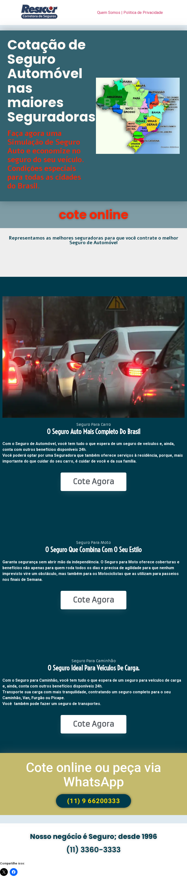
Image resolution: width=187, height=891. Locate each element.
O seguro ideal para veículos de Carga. (94, 668)
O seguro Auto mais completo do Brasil (93, 431)
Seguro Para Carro (93, 424)
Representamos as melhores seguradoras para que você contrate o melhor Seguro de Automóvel (93, 240)
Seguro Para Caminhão (94, 661)
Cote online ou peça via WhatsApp (93, 774)
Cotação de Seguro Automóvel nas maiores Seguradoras (51, 81)
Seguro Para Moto (93, 542)
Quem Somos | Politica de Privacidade (130, 12)
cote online (93, 214)
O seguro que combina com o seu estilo (93, 549)
